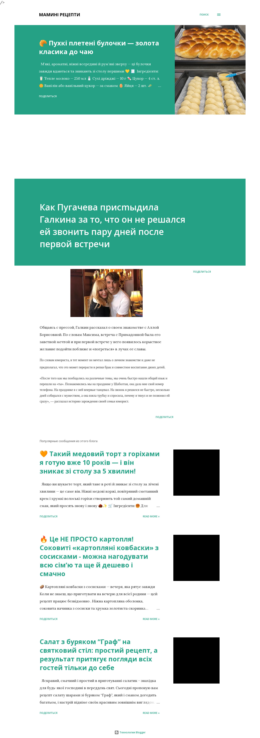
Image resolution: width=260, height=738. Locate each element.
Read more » (151, 516)
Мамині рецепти (59, 14)
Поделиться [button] (48, 96)
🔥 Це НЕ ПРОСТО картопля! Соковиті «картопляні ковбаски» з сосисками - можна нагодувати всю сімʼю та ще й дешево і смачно (99, 556)
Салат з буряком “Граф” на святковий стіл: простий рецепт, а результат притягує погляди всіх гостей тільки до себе (99, 654)
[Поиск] (204, 14)
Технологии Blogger (130, 732)
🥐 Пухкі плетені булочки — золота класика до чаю (99, 47)
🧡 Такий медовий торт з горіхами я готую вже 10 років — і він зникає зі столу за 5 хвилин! (100, 462)
